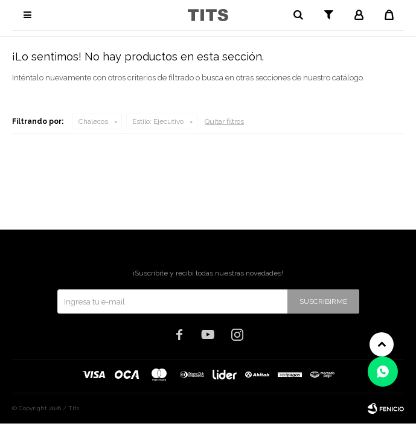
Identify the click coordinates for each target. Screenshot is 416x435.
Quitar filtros (224, 121)
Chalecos (93, 121)
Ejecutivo (158, 121)
